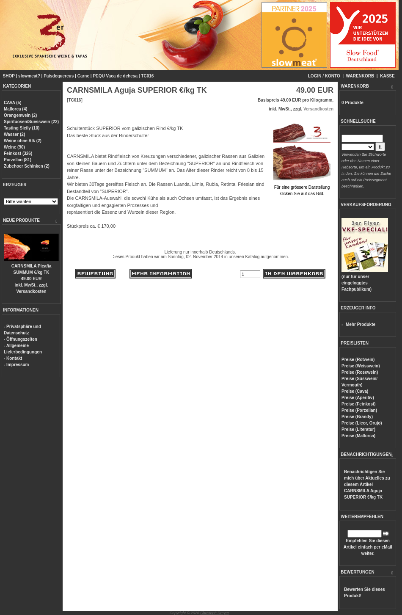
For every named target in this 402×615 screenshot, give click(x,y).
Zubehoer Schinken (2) (27, 166)
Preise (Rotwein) (357, 359)
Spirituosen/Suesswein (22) (31, 121)
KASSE (387, 76)
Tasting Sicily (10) (21, 128)
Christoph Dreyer (214, 613)
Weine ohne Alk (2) (22, 140)
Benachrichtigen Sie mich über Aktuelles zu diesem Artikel (367, 484)
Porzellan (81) (17, 159)
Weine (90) (14, 147)
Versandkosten (31, 291)
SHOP (9, 76)
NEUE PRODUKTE (21, 220)
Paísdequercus (59, 76)
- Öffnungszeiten (20, 339)
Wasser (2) (14, 134)
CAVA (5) (12, 102)
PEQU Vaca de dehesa (115, 76)
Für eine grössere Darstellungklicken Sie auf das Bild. (301, 187)
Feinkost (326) (18, 153)
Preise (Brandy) (357, 416)
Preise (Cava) (354, 391)
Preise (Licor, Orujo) (361, 423)
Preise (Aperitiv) (357, 397)
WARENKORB (360, 76)
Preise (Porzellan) (359, 410)
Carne (83, 76)
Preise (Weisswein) (360, 366)
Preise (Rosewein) (359, 372)
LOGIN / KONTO (324, 76)
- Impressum (16, 364)
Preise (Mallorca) (358, 435)
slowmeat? (29, 76)
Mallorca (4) (16, 109)
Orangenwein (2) (20, 115)
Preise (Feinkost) (358, 404)
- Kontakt (13, 358)
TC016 (147, 76)
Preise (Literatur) (358, 429)
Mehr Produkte (360, 324)
